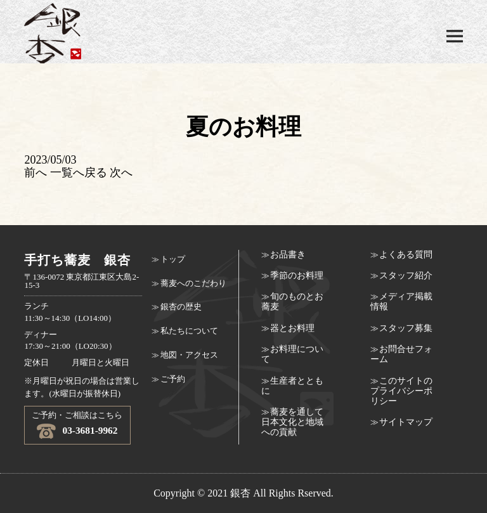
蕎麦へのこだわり (193, 283)
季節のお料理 (296, 275)
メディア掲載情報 (401, 301)
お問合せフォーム (401, 354)
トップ (172, 259)
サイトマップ (405, 422)
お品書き (288, 254)
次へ (121, 172)
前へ (35, 172)
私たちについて (189, 331)
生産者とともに (292, 386)
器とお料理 (292, 328)
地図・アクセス (189, 355)
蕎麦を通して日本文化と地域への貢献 (292, 422)
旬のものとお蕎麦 (292, 301)
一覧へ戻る (78, 172)
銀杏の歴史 (181, 306)
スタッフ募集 (405, 328)
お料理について (292, 354)
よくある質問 (405, 254)
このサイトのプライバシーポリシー (401, 391)
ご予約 (172, 379)
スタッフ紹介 (405, 275)
